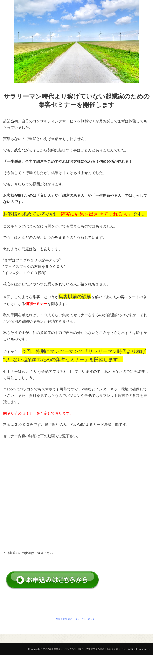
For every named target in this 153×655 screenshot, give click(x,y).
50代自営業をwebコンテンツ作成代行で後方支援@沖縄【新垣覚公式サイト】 (84, 649)
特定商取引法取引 (64, 619)
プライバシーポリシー (86, 619)
